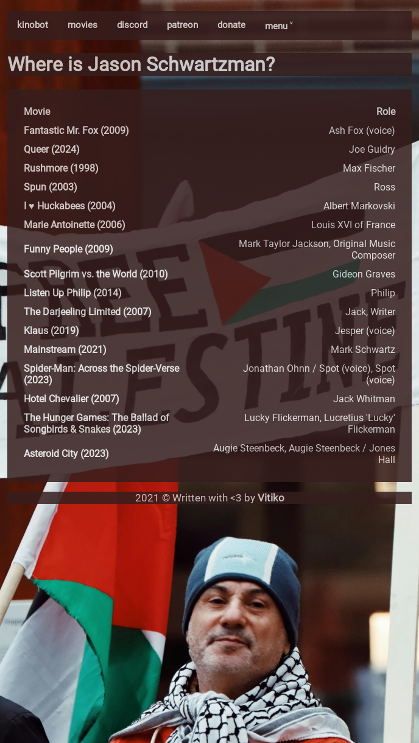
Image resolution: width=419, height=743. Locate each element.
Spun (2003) (50, 187)
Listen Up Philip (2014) (73, 293)
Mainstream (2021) (65, 349)
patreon (182, 24)
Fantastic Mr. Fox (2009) (76, 130)
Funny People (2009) (68, 249)
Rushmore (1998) (61, 168)
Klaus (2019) (51, 331)
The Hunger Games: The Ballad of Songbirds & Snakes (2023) (96, 423)
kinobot (32, 24)
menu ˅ (278, 26)
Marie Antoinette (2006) (74, 225)
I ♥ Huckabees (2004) (70, 206)
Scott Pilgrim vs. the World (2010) (96, 274)
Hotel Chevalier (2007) (71, 399)
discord (132, 24)
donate (231, 24)
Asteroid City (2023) (66, 453)
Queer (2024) (52, 149)
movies (82, 24)
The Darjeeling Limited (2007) (88, 312)
